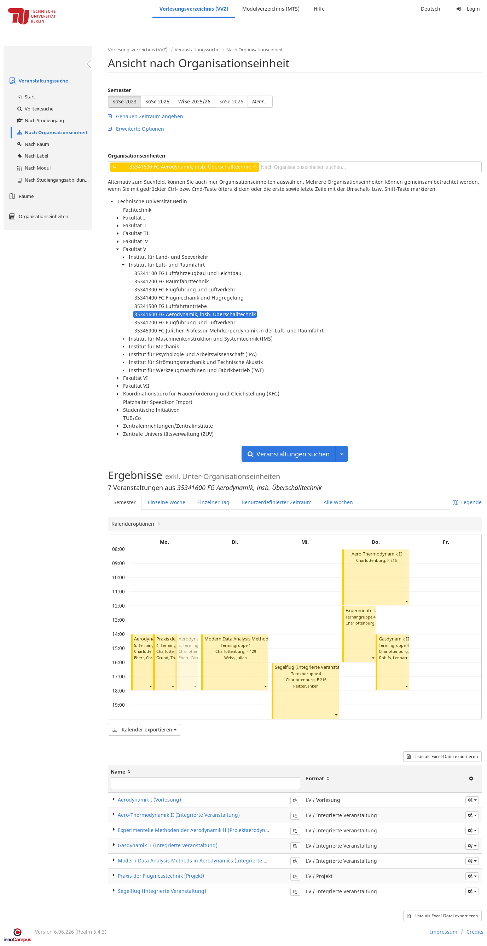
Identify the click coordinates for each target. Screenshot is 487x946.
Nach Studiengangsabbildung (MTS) (53, 180)
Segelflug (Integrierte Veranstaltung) (314, 667)
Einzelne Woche (166, 502)
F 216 (321, 679)
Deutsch (430, 8)
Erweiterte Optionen (136, 128)
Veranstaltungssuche (37, 81)
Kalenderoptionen (133, 523)
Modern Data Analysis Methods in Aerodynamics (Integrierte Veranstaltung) (208, 860)
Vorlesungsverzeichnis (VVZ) (194, 8)
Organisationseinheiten (37, 216)
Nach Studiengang (39, 120)
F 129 (251, 651)
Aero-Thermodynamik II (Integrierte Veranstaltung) (179, 814)
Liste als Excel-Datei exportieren (442, 756)
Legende (467, 502)
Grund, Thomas (170, 657)
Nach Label (31, 156)
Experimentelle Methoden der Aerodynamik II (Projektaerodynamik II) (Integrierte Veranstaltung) (233, 830)
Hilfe (319, 8)
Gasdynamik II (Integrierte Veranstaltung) (168, 845)
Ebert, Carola (146, 657)
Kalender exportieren (144, 729)
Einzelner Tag (213, 502)
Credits (474, 931)
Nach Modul (33, 168)
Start (25, 96)
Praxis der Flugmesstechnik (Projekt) (161, 875)
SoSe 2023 (124, 101)
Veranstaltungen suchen (289, 454)
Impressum (443, 931)
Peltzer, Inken (306, 686)
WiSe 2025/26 (194, 101)
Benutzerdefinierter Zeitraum (277, 502)
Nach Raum (32, 144)
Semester (119, 90)
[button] (150, 686)
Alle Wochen (338, 502)
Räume (20, 196)
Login (467, 8)
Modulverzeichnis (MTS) (271, 8)
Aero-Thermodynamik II (377, 554)
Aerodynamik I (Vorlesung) (149, 799)
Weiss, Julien (235, 657)
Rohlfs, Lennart (393, 657)
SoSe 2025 (157, 101)
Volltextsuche (34, 109)
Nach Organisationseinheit (51, 132)
